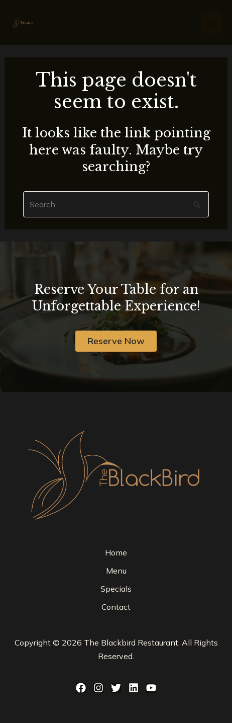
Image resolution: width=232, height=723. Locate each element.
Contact (116, 607)
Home (116, 552)
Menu (116, 571)
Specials (116, 589)
